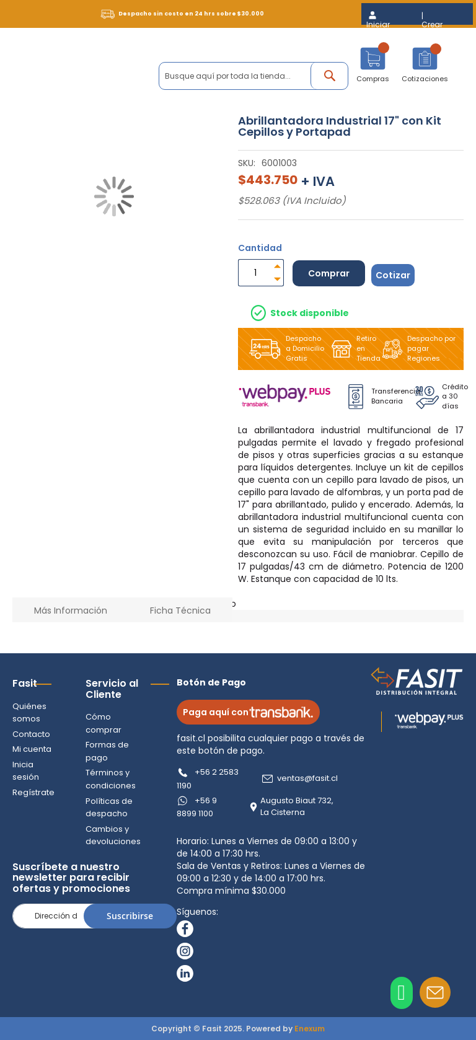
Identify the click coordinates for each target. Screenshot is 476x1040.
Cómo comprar (103, 723)
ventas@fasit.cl (307, 778)
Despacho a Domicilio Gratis (284, 348)
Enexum (309, 1028)
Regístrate (33, 792)
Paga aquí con (248, 712)
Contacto (31, 734)
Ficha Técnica (180, 610)
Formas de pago (107, 751)
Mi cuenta (31, 749)
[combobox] (253, 76)
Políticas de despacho (109, 807)
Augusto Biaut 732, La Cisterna (296, 806)
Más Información (70, 610)
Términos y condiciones (111, 779)
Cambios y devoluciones (113, 835)
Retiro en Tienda (352, 348)
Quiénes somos (29, 712)
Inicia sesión (25, 771)
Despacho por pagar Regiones (416, 348)
